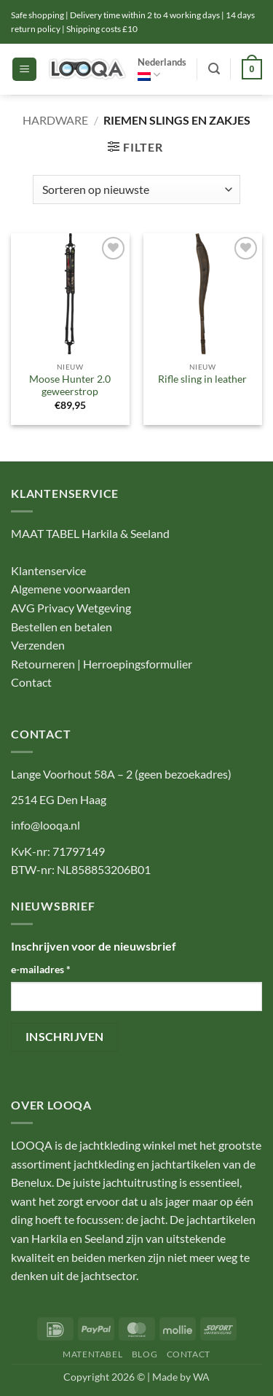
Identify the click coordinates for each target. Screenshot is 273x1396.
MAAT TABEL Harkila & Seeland (90, 533)
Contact (31, 682)
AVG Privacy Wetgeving (71, 608)
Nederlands (162, 69)
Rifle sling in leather (202, 379)
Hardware (55, 120)
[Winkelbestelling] (136, 189)
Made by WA (181, 1376)
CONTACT (188, 1354)
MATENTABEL (92, 1354)
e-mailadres (41, 969)
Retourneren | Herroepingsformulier (101, 664)
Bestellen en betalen (61, 626)
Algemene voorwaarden (70, 589)
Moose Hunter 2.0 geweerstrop (70, 385)
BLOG (144, 1354)
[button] (24, 70)
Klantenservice (48, 570)
